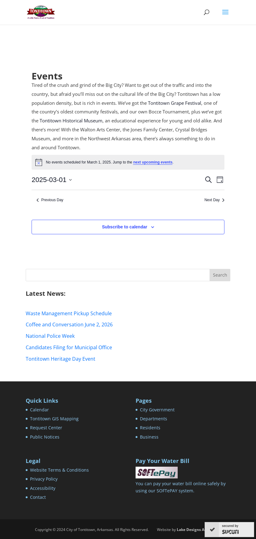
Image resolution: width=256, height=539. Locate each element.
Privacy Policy (44, 479)
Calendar (39, 410)
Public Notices (44, 437)
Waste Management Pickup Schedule (69, 313)
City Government (157, 410)
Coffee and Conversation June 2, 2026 (69, 324)
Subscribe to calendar (124, 226)
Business (149, 437)
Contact (38, 497)
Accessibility (42, 488)
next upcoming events (152, 162)
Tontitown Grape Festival (174, 103)
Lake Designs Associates (199, 529)
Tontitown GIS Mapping (54, 419)
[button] (225, 16)
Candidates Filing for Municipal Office (69, 347)
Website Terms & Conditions (59, 470)
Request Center (46, 428)
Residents (150, 428)
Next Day (214, 200)
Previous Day (50, 200)
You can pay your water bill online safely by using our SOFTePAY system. (181, 484)
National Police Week (50, 336)
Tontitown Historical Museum (71, 120)
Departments (153, 419)
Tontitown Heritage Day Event (60, 358)
